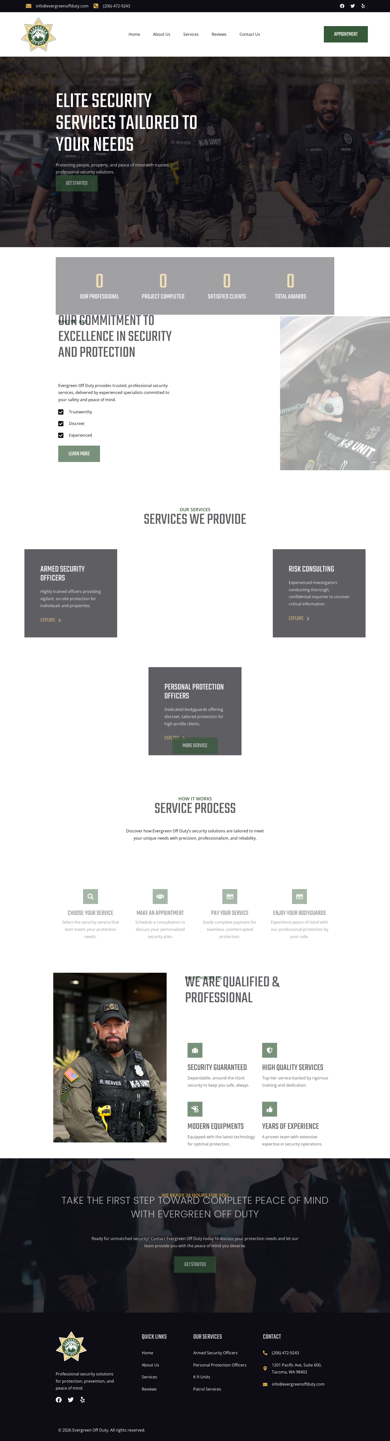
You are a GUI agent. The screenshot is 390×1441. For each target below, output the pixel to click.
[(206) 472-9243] (95, 6)
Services (191, 34)
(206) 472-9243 (116, 6)
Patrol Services (207, 1389)
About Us (161, 34)
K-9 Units (201, 1377)
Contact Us (250, 34)
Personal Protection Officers (219, 1365)
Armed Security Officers (215, 1353)
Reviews (219, 34)
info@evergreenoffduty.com (62, 6)
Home (134, 34)
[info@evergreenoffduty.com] (28, 6)
